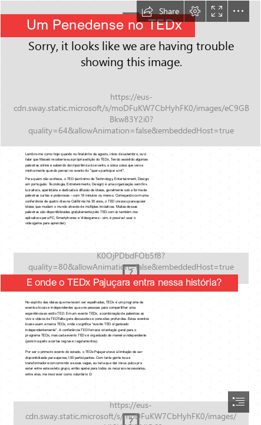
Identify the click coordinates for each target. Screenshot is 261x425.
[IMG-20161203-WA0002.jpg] (130, 264)
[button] (160, 11)
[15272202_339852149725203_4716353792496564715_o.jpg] (130, 73)
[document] (130, 212)
